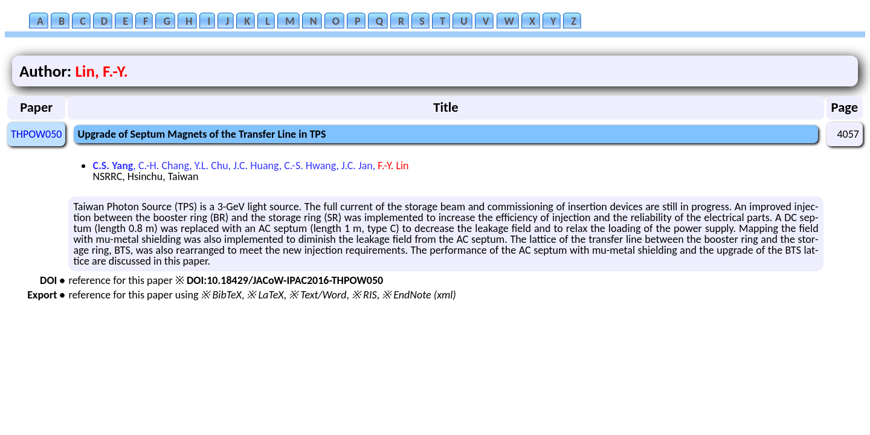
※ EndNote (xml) (419, 294)
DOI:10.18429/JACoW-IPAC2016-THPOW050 (285, 280)
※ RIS (364, 294)
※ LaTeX (264, 294)
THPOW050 (36, 134)
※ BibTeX (221, 294)
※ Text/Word (317, 294)
